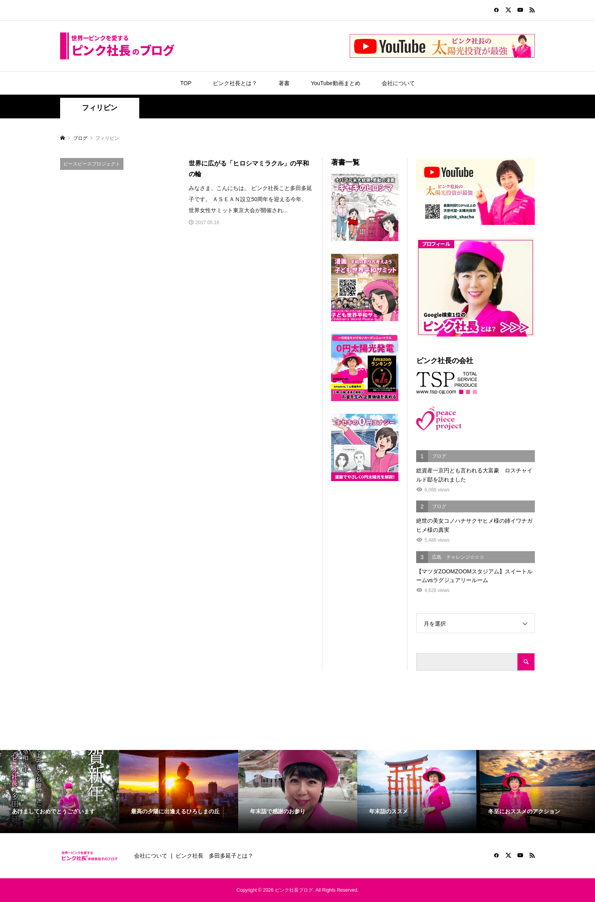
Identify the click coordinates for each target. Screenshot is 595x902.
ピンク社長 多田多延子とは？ (214, 856)
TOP (185, 83)
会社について (398, 83)
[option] (59, 791)
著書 (284, 83)
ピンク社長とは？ (235, 83)
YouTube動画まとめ (335, 83)
